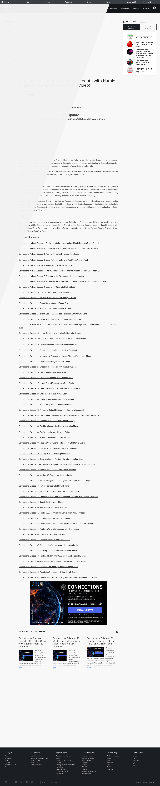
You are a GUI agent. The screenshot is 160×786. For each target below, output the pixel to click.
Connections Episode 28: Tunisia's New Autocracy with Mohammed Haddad (50, 388)
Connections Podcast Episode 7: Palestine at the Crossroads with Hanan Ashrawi (52, 276)
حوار (134, 765)
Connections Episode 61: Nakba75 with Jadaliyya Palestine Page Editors (48, 567)
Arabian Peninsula (113, 756)
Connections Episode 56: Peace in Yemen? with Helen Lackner (44, 540)
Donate (7, 762)
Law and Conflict (61, 769)
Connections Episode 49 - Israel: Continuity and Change (41, 502)
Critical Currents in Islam (64, 760)
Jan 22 (20, 667)
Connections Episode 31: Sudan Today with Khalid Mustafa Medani (46, 405)
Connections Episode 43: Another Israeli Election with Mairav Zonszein (47, 470)
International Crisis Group (32, 228)
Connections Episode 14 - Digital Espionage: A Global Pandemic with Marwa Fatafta (53, 314)
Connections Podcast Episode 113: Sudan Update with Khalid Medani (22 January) (33, 642)
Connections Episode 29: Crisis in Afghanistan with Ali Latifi (43, 394)
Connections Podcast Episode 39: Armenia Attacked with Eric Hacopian (48, 448)
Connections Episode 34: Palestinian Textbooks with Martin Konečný (46, 421)
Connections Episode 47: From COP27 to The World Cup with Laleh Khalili (49, 491)
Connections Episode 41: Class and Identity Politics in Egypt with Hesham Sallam (52, 459)
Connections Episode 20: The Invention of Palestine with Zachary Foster (48, 344)
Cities (58, 758)
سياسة (135, 756)
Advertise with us (10, 765)
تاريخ (134, 763)
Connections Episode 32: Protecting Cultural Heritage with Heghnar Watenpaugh (51, 410)
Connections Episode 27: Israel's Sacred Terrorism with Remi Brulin (46, 383)
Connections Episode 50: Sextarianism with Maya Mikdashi (43, 507)
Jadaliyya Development (89, 771)
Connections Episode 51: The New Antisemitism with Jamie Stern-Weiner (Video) (52, 513)
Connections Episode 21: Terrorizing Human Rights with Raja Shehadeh (48, 350)
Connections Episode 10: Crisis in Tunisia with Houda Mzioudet (44, 292)
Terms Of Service (36, 765)
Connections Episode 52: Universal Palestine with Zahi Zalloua (44, 518)
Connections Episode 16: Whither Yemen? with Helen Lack (43, 325)
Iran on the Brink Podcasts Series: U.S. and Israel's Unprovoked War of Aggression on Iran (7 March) (144, 53)
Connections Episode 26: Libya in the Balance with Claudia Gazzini (46, 378)
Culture (58, 762)
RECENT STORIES (148, 27)
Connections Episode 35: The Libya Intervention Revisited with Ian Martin (48, 426)
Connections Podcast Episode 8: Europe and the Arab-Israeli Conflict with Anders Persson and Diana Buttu (62, 282)
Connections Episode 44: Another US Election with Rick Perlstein (45, 475)
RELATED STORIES (131, 27)
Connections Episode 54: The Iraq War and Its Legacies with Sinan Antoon (49, 529)
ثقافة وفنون (136, 761)
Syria (89, 2)
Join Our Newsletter (49, 782)
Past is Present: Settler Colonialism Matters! (144, 37)
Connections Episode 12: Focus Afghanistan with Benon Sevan (44, 303)
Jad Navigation (86, 773)
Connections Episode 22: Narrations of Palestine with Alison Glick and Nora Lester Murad (55, 356)
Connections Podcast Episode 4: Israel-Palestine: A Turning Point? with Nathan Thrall (53, 260)
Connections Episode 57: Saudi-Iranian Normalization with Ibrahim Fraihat (49, 545)
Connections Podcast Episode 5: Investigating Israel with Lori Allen (46, 265)
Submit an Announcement (39, 758)
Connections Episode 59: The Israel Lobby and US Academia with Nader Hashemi (52, 556)
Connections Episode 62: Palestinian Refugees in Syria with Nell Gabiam (48, 572)
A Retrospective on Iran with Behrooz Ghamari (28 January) (144, 70)
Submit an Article (36, 756)
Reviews (135, 8)
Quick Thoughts (87, 760)
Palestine (68, 2)
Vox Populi (59, 773)
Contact (7, 767)
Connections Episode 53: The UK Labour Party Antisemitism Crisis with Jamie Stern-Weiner (56, 524)
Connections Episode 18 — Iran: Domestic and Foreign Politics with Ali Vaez (50, 333)
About (7, 756)
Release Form (35, 760)
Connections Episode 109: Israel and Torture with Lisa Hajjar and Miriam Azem (101, 641)
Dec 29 (89, 667)
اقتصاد (134, 758)
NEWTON (145, 8)
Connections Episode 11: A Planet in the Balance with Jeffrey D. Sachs (47, 298)
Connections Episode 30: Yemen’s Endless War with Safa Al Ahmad (46, 399)
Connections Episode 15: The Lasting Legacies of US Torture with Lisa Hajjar (50, 319)
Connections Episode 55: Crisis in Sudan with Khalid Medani (43, 534)
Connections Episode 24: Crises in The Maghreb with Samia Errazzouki (48, 367)
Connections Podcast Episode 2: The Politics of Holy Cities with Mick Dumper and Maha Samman (58, 249)
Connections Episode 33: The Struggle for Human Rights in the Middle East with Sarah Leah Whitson (60, 415)
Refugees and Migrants (63, 756)
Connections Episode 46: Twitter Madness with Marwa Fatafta (44, 486)
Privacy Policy (35, 762)
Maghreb (110, 769)
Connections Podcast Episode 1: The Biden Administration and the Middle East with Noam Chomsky (59, 243)
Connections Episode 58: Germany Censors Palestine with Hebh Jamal (48, 551)
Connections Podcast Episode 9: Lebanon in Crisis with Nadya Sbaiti (47, 287)
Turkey (108, 2)
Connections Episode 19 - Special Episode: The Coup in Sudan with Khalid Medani (52, 338)
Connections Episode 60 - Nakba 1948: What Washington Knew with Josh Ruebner (53, 561)
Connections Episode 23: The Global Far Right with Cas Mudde (44, 362)
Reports (84, 769)
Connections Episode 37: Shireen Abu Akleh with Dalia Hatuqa (44, 437)
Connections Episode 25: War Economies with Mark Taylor (42, 372)
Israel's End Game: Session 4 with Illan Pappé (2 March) (142, 62)
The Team (8, 758)
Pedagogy (125, 8)
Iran (48, 2)
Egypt (29, 2)
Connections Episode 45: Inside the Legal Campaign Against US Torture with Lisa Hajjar (54, 481)
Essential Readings (88, 758)
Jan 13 (54, 667)
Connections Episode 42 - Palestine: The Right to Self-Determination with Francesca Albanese (57, 464)
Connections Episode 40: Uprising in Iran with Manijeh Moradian (45, 454)
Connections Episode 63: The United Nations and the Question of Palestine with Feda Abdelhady (58, 577)
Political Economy (110, 8)
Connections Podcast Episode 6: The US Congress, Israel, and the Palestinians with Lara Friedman (59, 271)
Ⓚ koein (151, 782)
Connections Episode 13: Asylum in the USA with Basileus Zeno (45, 308)
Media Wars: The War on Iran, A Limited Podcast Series (144, 44)
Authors (7, 760)
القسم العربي (131, 2)
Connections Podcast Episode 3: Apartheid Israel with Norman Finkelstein (49, 254)
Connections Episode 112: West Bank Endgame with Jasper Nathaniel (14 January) (66, 642)
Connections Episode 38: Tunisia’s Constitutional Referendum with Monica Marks (52, 443)
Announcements (87, 756)
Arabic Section (138, 753)
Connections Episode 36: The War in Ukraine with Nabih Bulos (44, 432)
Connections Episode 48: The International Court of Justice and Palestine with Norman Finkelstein (58, 497)
